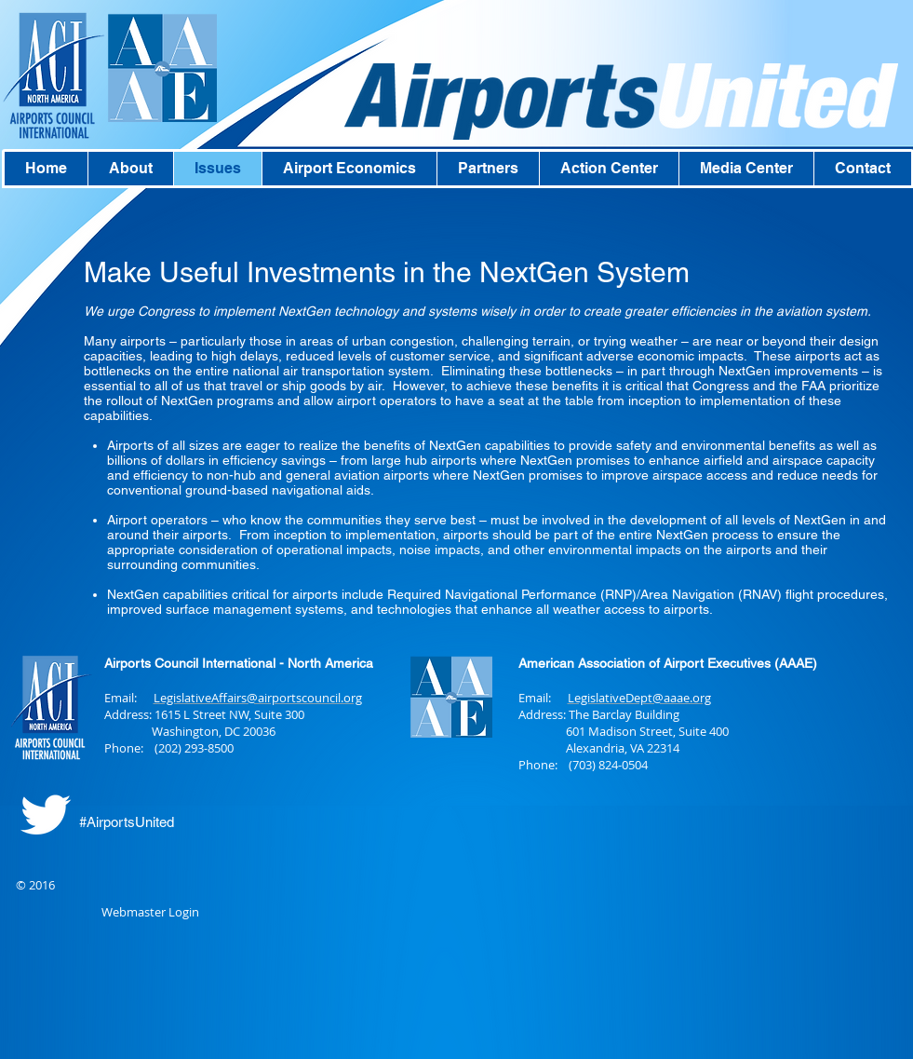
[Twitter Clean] (45, 814)
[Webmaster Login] (150, 912)
